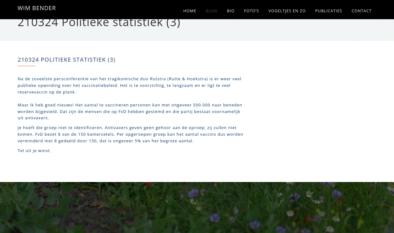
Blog (211, 11)
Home (189, 11)
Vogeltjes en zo (287, 11)
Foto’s (251, 11)
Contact (362, 11)
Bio (230, 11)
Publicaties (328, 11)
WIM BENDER (37, 8)
